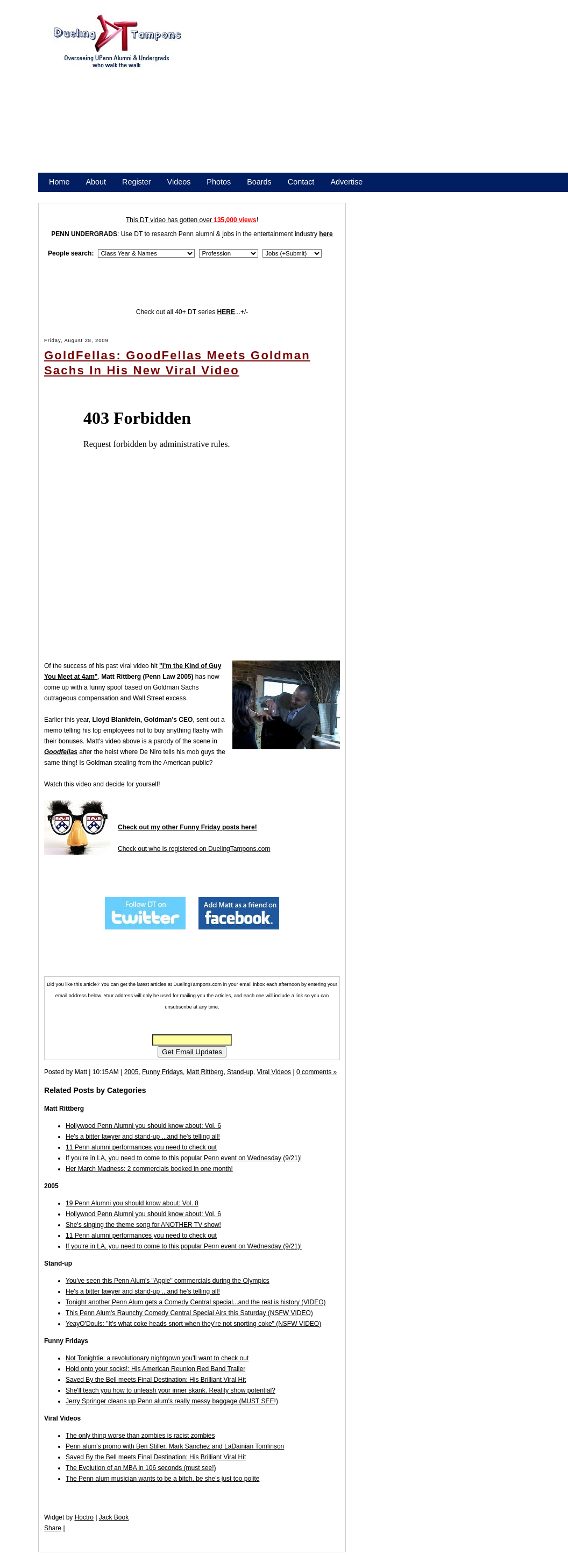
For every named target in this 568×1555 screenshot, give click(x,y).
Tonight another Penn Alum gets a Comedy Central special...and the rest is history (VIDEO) (196, 1302)
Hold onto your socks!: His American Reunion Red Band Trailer (155, 1369)
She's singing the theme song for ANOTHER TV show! (143, 1225)
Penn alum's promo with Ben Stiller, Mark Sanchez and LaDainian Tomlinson (175, 1446)
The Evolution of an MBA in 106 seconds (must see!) (141, 1468)
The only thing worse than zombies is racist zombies (140, 1435)
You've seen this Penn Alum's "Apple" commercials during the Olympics (167, 1280)
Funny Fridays (162, 1072)
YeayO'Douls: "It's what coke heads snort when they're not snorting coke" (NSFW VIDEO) (193, 1323)
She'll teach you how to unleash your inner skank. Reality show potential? (170, 1390)
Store (58, 195)
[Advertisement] (350, 95)
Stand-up (240, 1072)
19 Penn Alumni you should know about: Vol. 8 (132, 1203)
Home (59, 181)
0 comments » (316, 1072)
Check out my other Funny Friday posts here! (187, 827)
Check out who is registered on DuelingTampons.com (194, 849)
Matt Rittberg (205, 1072)
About (96, 181)
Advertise (346, 181)
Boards (259, 181)
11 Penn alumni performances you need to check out (141, 1147)
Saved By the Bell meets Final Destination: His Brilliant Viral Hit (156, 1379)
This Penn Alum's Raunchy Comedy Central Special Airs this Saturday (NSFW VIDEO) (189, 1313)
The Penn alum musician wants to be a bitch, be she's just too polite (163, 1478)
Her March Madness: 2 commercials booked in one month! (149, 1169)
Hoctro (84, 1517)
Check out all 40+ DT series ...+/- (192, 312)
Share (52, 1528)
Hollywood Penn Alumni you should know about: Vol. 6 (143, 1126)
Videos (179, 181)
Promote (97, 195)
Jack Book (114, 1517)
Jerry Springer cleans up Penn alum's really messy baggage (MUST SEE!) (172, 1401)
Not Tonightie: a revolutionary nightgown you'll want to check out (157, 1358)
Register (136, 181)
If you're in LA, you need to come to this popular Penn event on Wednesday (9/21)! (184, 1158)
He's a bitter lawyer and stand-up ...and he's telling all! (143, 1136)
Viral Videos (274, 1072)
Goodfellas (60, 752)
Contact (301, 181)
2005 (131, 1072)
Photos (219, 181)
